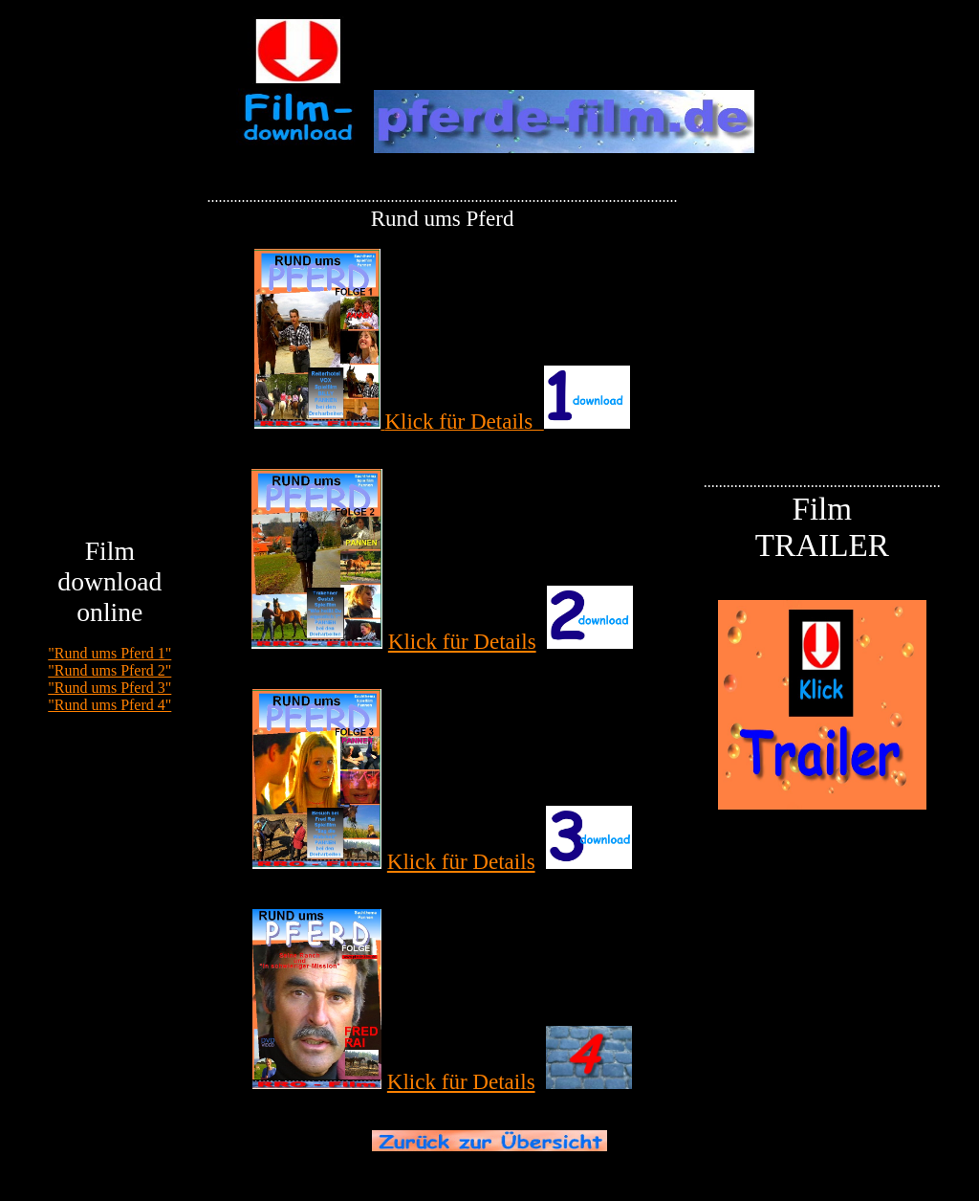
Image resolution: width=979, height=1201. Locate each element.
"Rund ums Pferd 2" (109, 670)
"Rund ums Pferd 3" (109, 687)
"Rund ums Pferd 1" (109, 653)
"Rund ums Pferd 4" (109, 705)
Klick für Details (462, 641)
